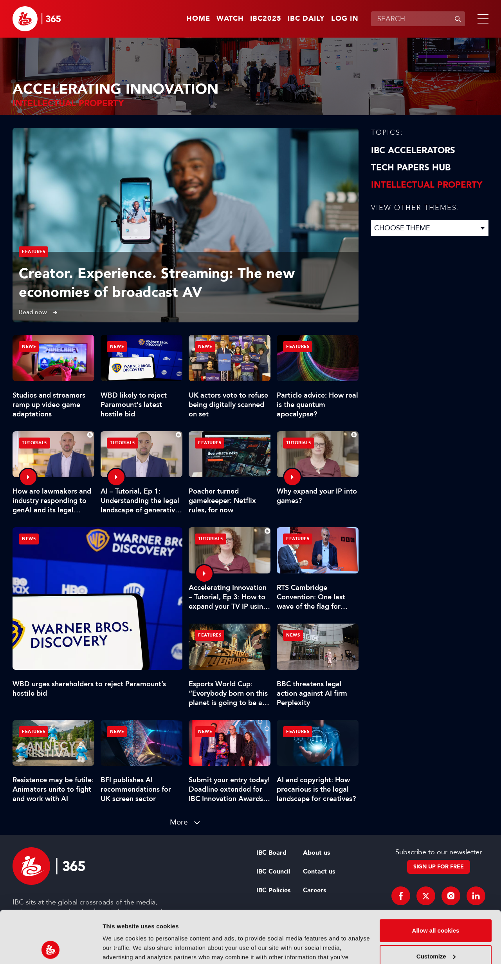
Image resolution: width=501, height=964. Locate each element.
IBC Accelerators (413, 150)
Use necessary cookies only (435, 933)
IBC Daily (306, 19)
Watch (230, 19)
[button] (481, 19)
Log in (345, 19)
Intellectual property (426, 185)
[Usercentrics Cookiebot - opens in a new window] (50, 949)
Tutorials (34, 443)
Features (33, 252)
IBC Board (271, 852)
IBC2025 (265, 19)
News (29, 539)
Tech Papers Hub (411, 168)
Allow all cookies (436, 881)
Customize (436, 907)
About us (316, 852)
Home (198, 19)
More (179, 822)
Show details (121, 948)
